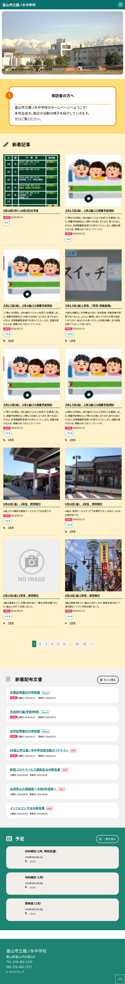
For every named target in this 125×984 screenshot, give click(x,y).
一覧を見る (109, 839)
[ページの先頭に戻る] (120, 979)
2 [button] (40, 644)
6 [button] (64, 644)
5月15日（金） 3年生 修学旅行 (22, 504)
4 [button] (52, 644)
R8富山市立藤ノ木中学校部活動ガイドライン (39, 750)
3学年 (11, 340)
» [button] (91, 644)
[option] (62, 42)
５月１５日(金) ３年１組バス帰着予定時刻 (27, 405)
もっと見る (110, 680)
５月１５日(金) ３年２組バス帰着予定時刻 (89, 210)
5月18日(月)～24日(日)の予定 (20, 210)
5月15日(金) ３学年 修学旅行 (21, 595)
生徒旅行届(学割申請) (25, 711)
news (33, 861)
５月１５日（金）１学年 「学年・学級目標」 (88, 305)
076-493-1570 (22, 961)
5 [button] (58, 644)
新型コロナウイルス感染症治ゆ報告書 (35, 769)
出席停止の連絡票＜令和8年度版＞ (33, 789)
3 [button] (46, 644)
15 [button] (84, 644)
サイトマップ (16, 972)
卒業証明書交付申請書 (25, 692)
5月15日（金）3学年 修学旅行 (82, 595)
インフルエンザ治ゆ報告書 (27, 808)
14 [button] (77, 644)
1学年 (72, 340)
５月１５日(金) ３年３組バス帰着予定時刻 (89, 405)
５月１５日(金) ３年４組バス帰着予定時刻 (27, 305)
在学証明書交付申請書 (25, 731)
